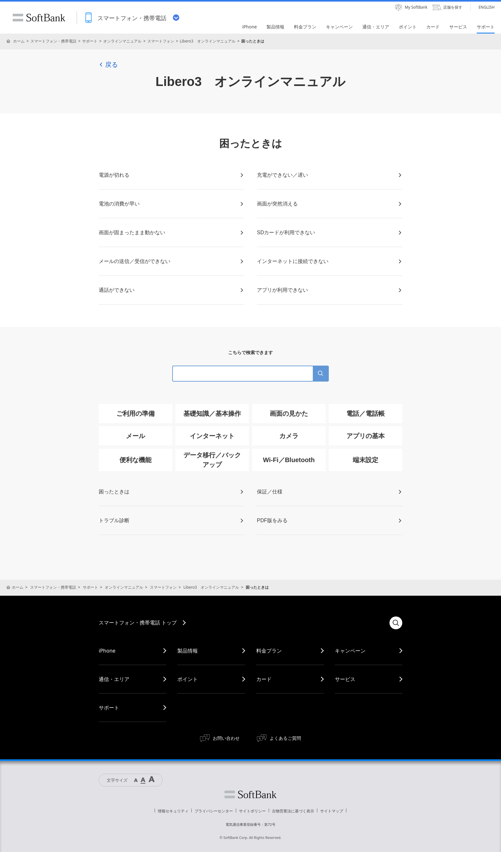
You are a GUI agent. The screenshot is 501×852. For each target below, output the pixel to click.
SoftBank (39, 17)
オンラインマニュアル (122, 41)
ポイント (187, 679)
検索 (395, 622)
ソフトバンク (250, 794)
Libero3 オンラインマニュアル (207, 41)
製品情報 (187, 650)
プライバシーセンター (214, 811)
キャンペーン (350, 650)
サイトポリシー (252, 811)
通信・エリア (114, 679)
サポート (89, 41)
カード (264, 679)
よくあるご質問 (285, 738)
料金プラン (269, 650)
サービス (345, 679)
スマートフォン (160, 41)
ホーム (19, 41)
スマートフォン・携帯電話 (53, 41)
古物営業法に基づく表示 (293, 811)
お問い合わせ (226, 738)
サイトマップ (331, 811)
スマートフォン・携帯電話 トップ (138, 622)
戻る (108, 64)
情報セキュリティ (173, 811)
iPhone (107, 650)
